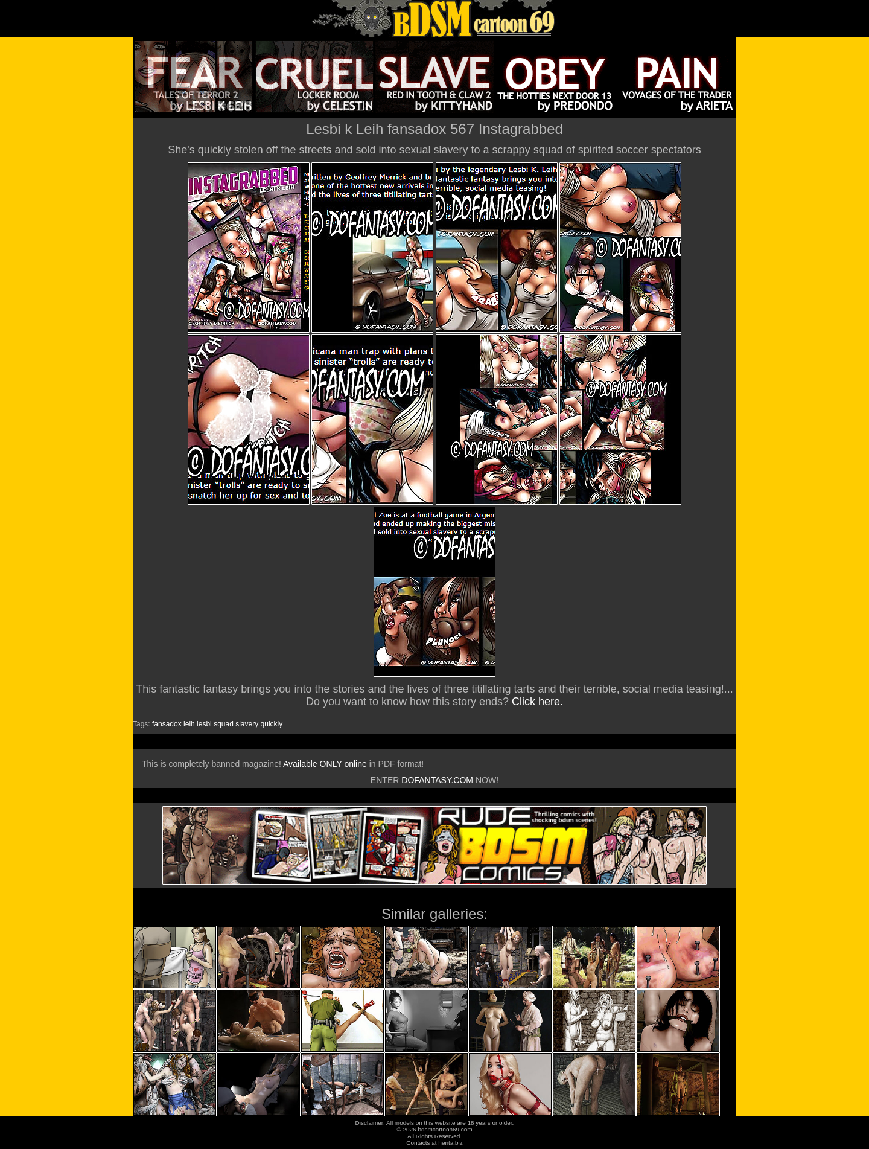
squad (224, 724)
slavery (246, 724)
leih (189, 724)
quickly (272, 724)
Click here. (537, 702)
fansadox (167, 724)
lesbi (204, 724)
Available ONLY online (325, 764)
